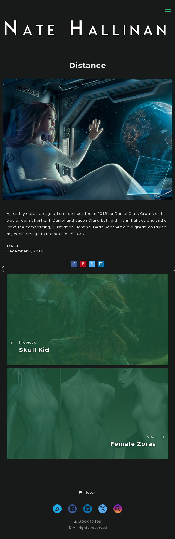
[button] (87, 493)
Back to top (87, 521)
